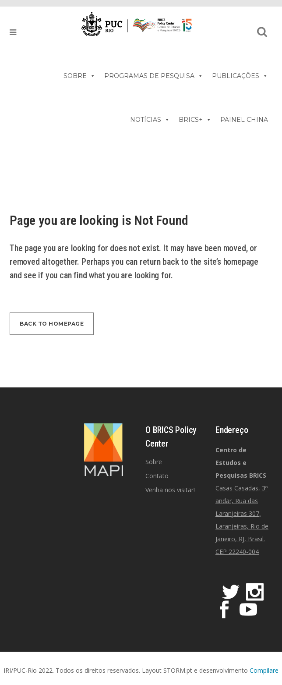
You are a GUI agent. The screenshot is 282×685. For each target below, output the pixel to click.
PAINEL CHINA (244, 120)
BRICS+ (195, 120)
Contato (157, 476)
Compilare (264, 670)
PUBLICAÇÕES (240, 76)
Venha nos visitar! (170, 490)
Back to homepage (52, 323)
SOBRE (79, 76)
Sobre (153, 462)
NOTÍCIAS (150, 120)
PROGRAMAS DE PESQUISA (153, 76)
